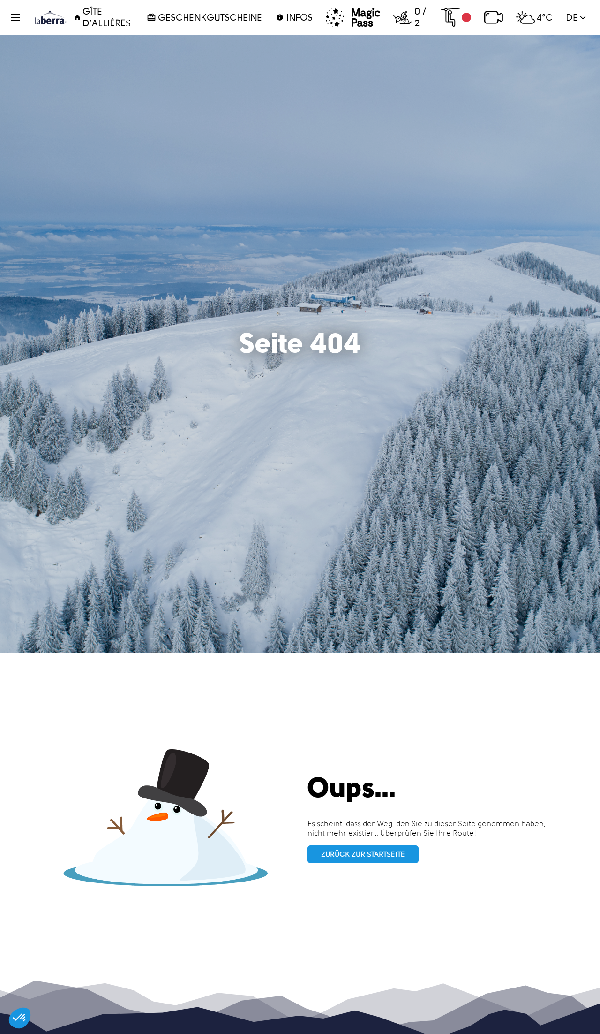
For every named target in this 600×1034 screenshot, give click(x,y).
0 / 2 (409, 17)
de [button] (576, 17)
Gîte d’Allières (102, 17)
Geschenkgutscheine (204, 17)
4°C (534, 17)
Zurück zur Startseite (363, 854)
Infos (294, 17)
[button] (21, 17)
